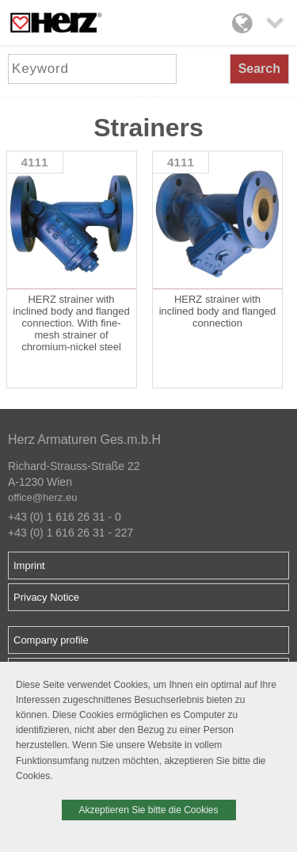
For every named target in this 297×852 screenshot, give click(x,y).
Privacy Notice (46, 597)
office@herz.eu (42, 497)
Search (259, 68)
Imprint (29, 565)
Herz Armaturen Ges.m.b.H (84, 439)
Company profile (51, 640)
